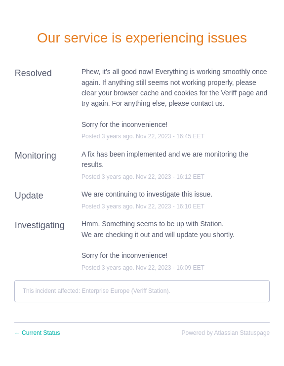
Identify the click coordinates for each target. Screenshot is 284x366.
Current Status (37, 332)
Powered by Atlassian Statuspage (225, 332)
